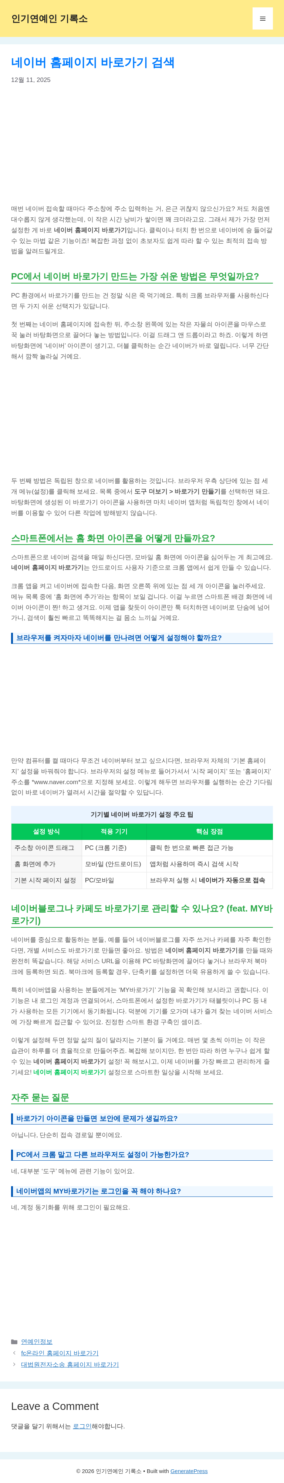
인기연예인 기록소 (49, 18)
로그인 (82, 1426)
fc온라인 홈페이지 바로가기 (60, 1353)
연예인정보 (37, 1341)
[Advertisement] (142, 149)
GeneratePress (189, 1471)
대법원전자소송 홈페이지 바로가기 (70, 1364)
